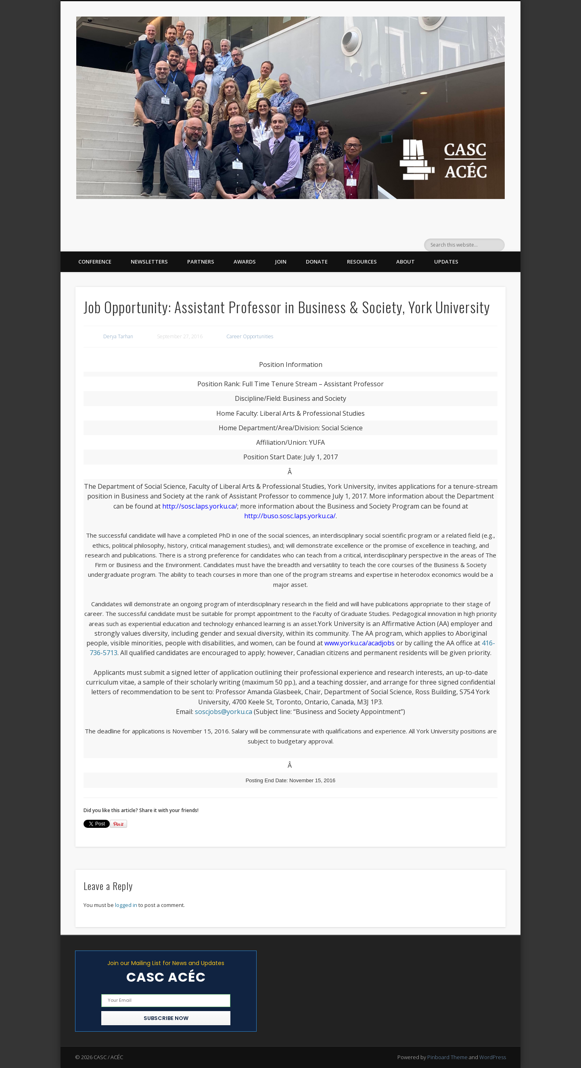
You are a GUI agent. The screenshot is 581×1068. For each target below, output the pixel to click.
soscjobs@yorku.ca (223, 711)
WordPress (492, 1057)
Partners (200, 261)
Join (280, 261)
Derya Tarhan (118, 336)
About (405, 261)
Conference (94, 261)
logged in (126, 905)
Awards (245, 261)
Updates (446, 261)
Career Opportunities (249, 336)
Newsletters (149, 261)
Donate (317, 261)
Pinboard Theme (447, 1057)
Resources (362, 261)
